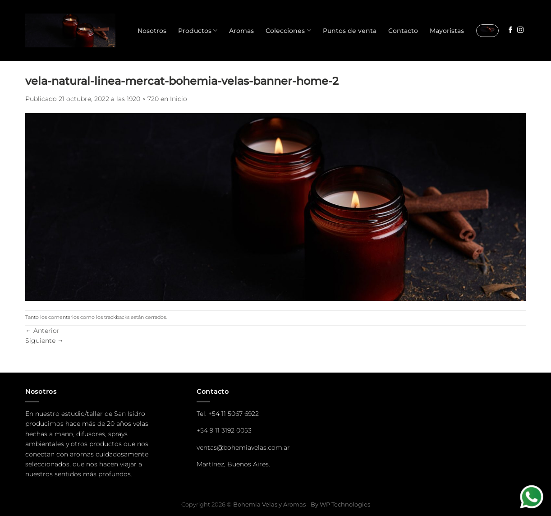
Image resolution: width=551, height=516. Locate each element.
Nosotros (152, 31)
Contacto (403, 31)
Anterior (42, 331)
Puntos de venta (350, 31)
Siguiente (44, 340)
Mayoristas (447, 31)
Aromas (241, 31)
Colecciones (288, 30)
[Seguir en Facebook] (510, 30)
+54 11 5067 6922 (233, 414)
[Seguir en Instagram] (520, 30)
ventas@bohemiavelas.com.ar (243, 447)
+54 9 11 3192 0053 (224, 430)
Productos (197, 30)
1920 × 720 (143, 99)
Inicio (178, 99)
